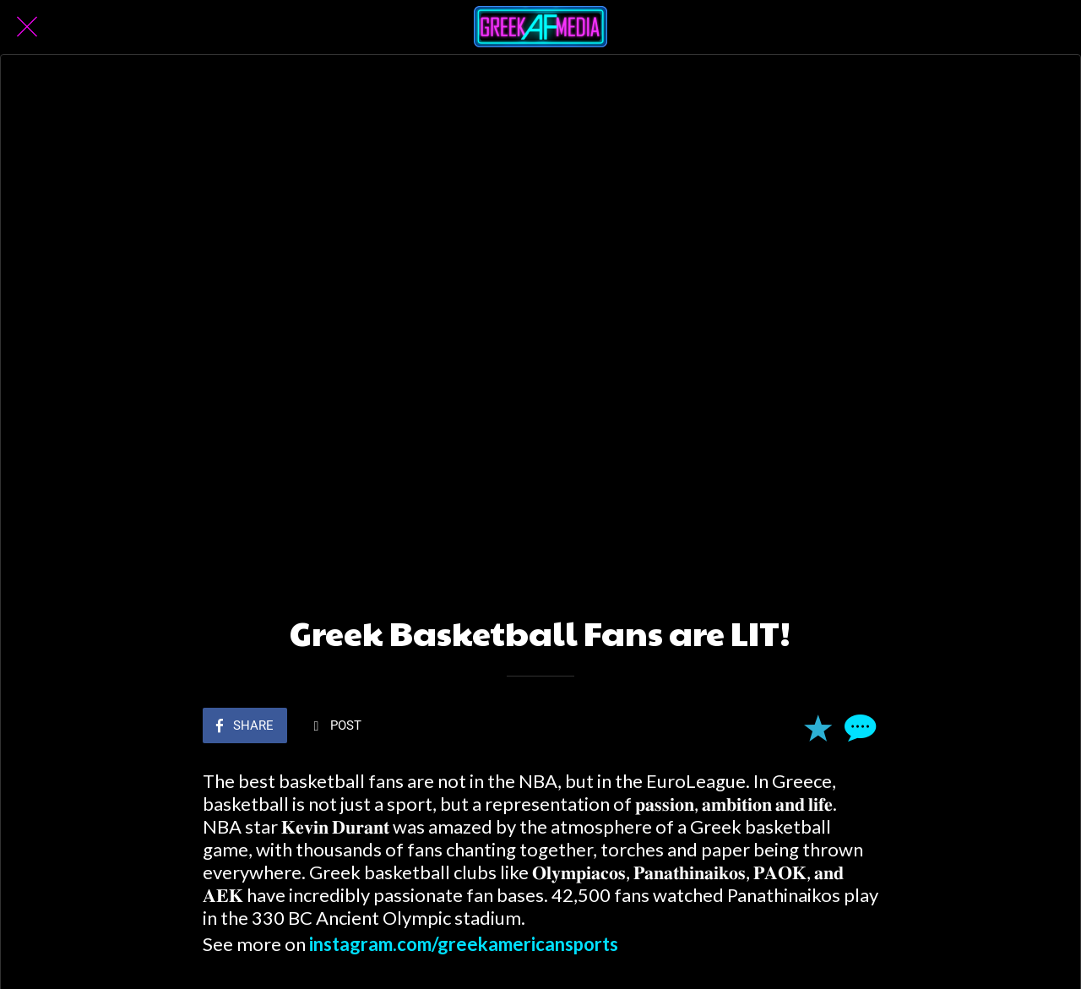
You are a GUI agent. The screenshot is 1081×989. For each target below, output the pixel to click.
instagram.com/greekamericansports (463, 940)
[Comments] (858, 724)
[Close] (27, 27)
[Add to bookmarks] (817, 724)
